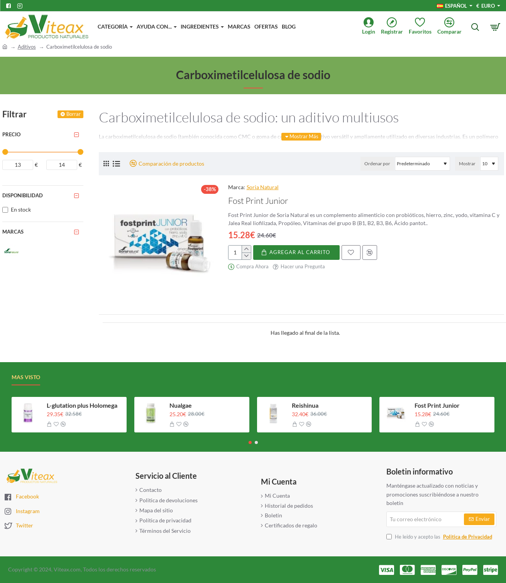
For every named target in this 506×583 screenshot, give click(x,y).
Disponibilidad (22, 195)
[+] (246, 249)
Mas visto (26, 377)
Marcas (13, 232)
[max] (61, 165)
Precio (11, 134)
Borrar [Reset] (73, 114)
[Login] (371, 26)
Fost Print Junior (258, 200)
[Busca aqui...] (475, 27)
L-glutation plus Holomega (82, 405)
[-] (246, 256)
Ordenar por (377, 163)
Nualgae (180, 405)
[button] (296, 252)
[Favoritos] (423, 26)
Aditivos (27, 47)
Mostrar (467, 163)
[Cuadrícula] (106, 163)
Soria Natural (263, 187)
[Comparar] (452, 26)
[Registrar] (395, 26)
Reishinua (305, 405)
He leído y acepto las (440, 537)
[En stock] (5, 210)
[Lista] (116, 164)
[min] (17, 165)
